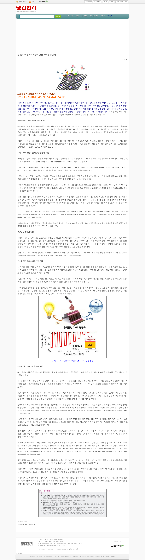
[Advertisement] (72, 35)
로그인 (105, 1)
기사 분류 (70, 16)
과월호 (77, 16)
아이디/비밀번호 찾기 (121, 1)
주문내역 (96, 1)
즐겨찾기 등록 (23, 1)
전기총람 (84, 16)
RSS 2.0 (34, 1)
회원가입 (111, 1)
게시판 (103, 16)
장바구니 (88, 1)
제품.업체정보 (94, 16)
